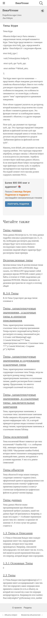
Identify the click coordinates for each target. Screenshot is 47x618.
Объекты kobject (11, 615)
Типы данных (12, 230)
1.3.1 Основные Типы (18, 563)
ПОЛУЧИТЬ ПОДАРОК (18, 204)
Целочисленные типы (18, 260)
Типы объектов (13, 470)
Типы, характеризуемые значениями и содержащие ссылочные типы (21, 360)
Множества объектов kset (30, 615)
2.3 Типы (9, 575)
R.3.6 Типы (10, 293)
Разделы (28, 608)
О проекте (17, 608)
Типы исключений (15, 436)
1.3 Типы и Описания (18, 533)
